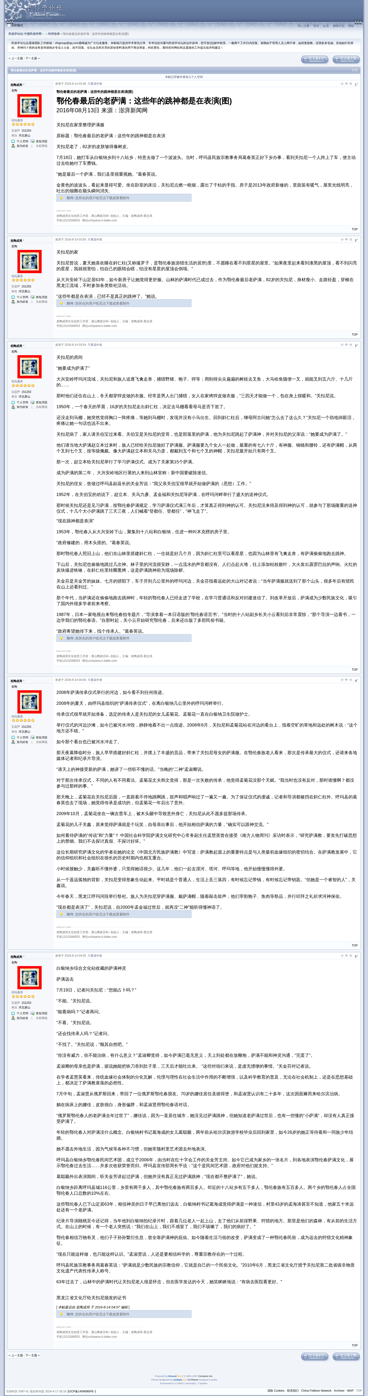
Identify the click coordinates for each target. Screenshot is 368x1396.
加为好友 (22, 146)
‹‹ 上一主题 (16, 58)
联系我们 (293, 1390)
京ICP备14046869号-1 (81, 1391)
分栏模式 (17, 25)
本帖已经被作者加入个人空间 (184, 77)
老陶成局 (16, 85)
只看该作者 (95, 83)
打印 (355, 70)
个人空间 (22, 141)
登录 (316, 26)
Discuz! (172, 1376)
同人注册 (303, 26)
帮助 (351, 26)
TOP (355, 229)
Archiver (339, 1390)
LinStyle (177, 1379)
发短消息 (41, 141)
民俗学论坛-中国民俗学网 (24, 34)
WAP (350, 1390)
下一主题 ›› (32, 58)
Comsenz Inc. (205, 1376)
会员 (326, 26)
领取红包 (338, 26)
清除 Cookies (275, 1390)
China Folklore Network (316, 1390)
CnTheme (193, 1379)
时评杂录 (54, 34)
